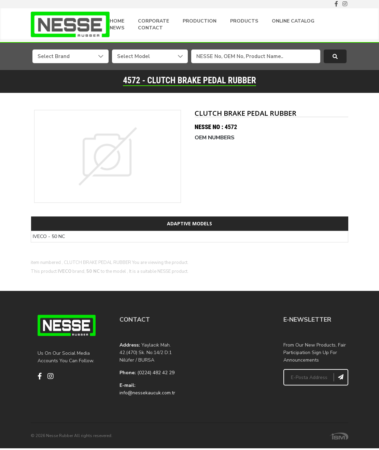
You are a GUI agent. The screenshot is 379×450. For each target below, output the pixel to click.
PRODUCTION (199, 21)
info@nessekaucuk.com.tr (147, 393)
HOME (117, 21)
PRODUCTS (244, 21)
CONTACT (150, 28)
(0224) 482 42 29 (155, 372)
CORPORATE (153, 21)
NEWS (117, 28)
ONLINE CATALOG (293, 21)
